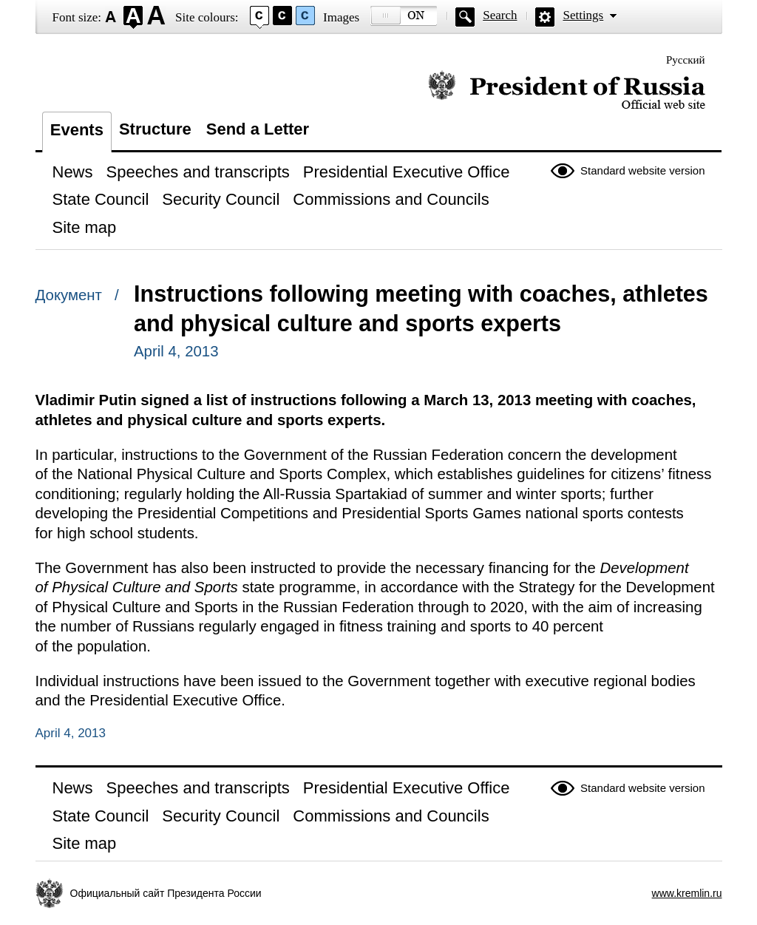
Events (76, 130)
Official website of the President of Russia (566, 91)
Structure (155, 129)
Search (500, 15)
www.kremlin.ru (687, 893)
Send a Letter (257, 129)
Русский (685, 60)
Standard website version (642, 170)
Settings (583, 15)
